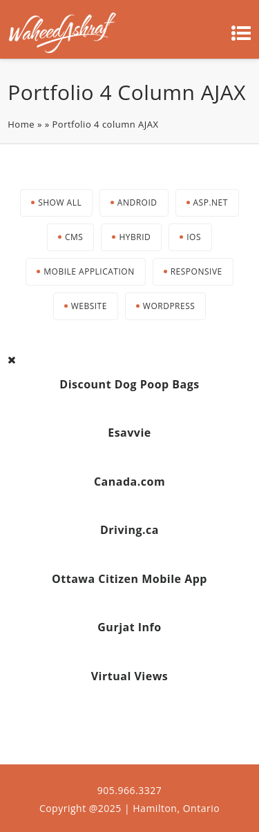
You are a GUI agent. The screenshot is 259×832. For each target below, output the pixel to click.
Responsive (196, 271)
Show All (59, 202)
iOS (193, 237)
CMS (74, 237)
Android (137, 202)
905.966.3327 (129, 790)
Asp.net (210, 202)
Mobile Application (89, 271)
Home (21, 124)
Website (89, 306)
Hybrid (135, 237)
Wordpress (169, 306)
